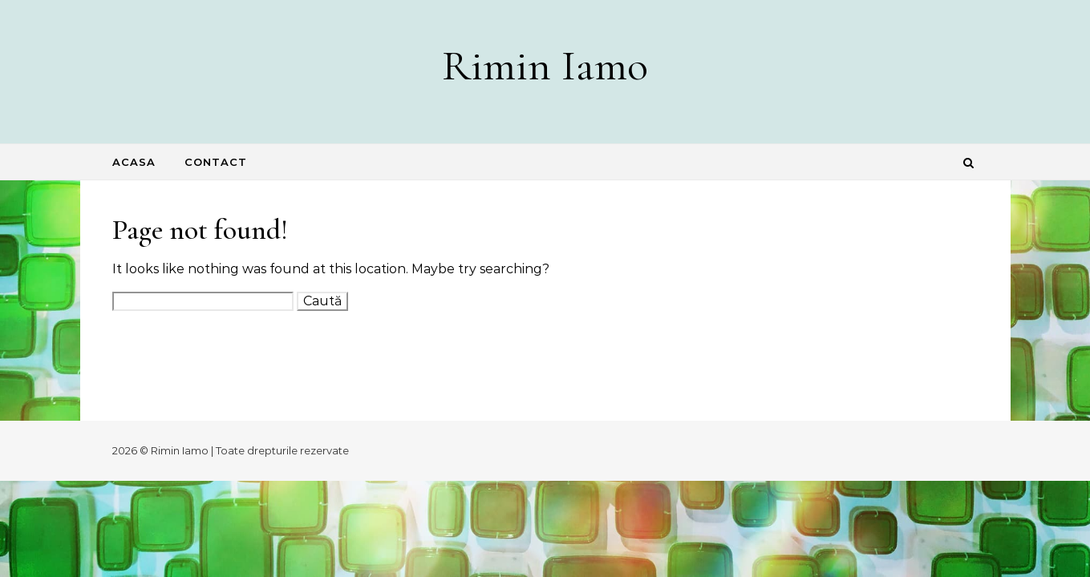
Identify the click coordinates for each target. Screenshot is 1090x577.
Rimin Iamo (545, 65)
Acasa (134, 161)
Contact (215, 161)
